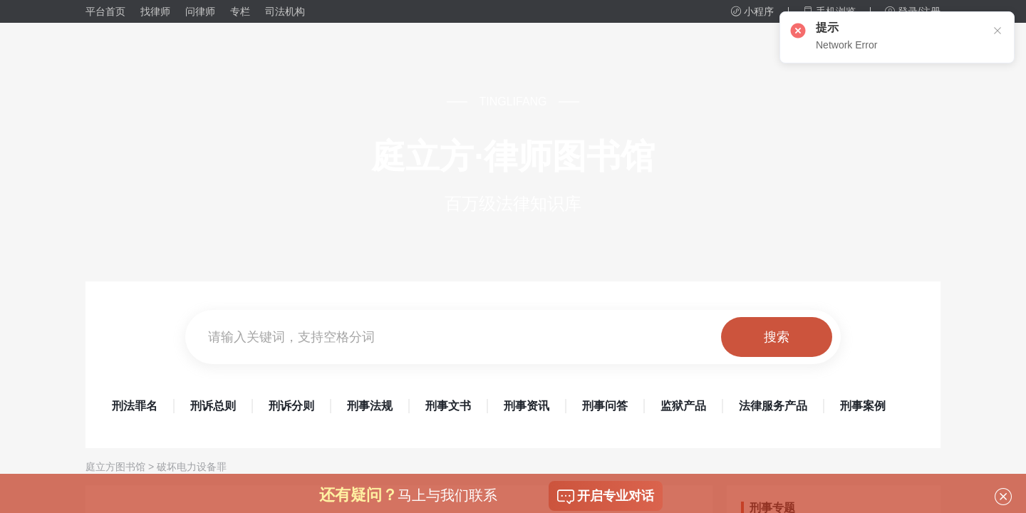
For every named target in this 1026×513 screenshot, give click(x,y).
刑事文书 (448, 406)
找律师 (155, 11)
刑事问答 (605, 406)
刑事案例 (863, 406)
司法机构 (285, 11)
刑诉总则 (213, 406)
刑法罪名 (134, 406)
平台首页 (105, 11)
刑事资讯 (526, 406)
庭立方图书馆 (115, 466)
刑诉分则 (291, 406)
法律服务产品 (773, 406)
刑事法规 (370, 406)
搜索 (776, 337)
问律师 (200, 11)
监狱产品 (683, 406)
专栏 (240, 11)
